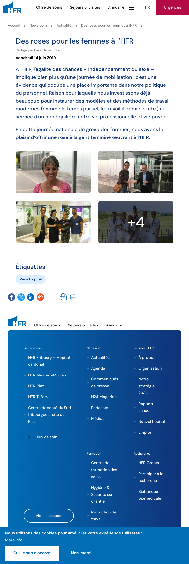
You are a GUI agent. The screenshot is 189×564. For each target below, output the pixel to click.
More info (14, 540)
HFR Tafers (38, 396)
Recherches (142, 454)
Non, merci (81, 553)
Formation (94, 454)
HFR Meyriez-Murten (47, 375)
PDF (63, 297)
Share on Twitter (21, 297)
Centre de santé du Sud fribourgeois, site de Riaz (49, 414)
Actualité (64, 25)
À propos (146, 357)
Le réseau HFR (144, 348)
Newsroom (38, 25)
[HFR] (12, 7)
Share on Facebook (11, 297)
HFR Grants (148, 462)
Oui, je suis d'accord (32, 553)
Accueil (14, 25)
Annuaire (116, 7)
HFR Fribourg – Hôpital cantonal (49, 361)
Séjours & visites (85, 7)
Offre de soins (49, 7)
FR (147, 7)
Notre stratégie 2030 (146, 385)
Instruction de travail (103, 516)
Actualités (100, 357)
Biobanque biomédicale (149, 495)
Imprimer (73, 297)
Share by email (40, 297)
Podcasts (99, 407)
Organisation (150, 368)
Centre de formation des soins (104, 469)
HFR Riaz (36, 386)
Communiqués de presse (104, 382)
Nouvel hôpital (151, 421)
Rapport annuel (145, 407)
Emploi (144, 432)
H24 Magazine (104, 396)
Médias (97, 418)
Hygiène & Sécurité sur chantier (102, 494)
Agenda (98, 368)
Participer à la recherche (150, 477)
